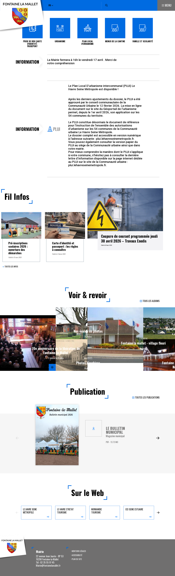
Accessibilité (77, 555)
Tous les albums (151, 301)
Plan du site (77, 559)
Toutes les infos (11, 266)
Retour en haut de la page (169, 539)
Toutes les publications (147, 397)
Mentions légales (79, 551)
